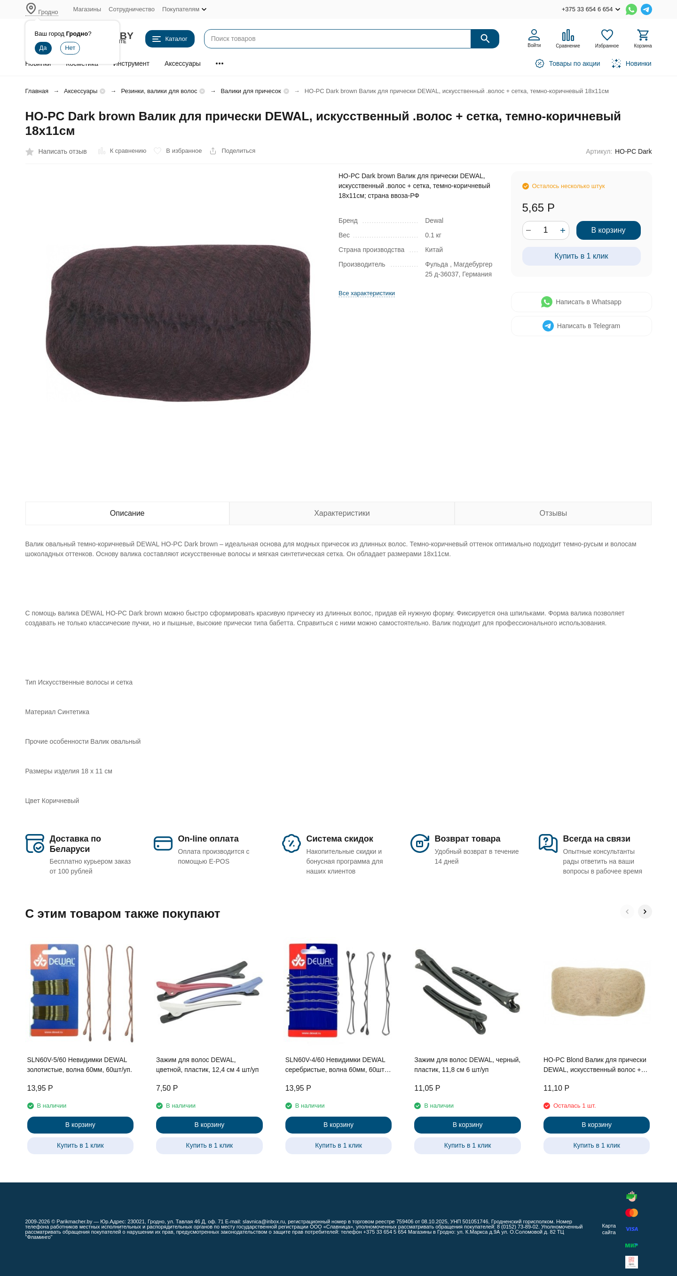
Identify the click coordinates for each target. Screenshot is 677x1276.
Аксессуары (183, 63)
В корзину (608, 230)
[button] (627, 912)
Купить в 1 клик (581, 256)
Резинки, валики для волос (159, 91)
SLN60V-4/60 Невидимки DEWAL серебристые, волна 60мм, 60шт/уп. (335, 1065)
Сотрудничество (132, 9)
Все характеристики (366, 293)
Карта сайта (608, 1229)
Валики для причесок (250, 91)
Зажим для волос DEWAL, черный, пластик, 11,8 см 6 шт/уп (467, 1064)
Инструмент (131, 63)
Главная (36, 91)
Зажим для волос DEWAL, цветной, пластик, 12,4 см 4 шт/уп (207, 1064)
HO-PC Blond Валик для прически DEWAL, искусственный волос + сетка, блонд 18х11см (594, 1065)
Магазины (87, 9)
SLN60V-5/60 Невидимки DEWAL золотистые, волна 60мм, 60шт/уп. (79, 1064)
